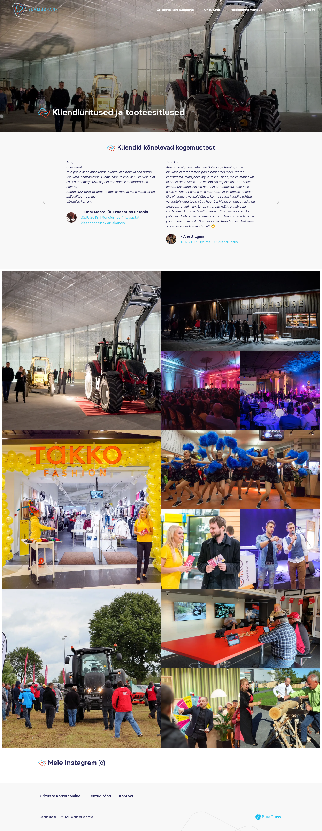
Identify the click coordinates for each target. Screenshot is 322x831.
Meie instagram (72, 762)
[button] (44, 202)
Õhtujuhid (213, 10)
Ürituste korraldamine (176, 10)
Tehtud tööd (283, 10)
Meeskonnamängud (247, 10)
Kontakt (308, 10)
